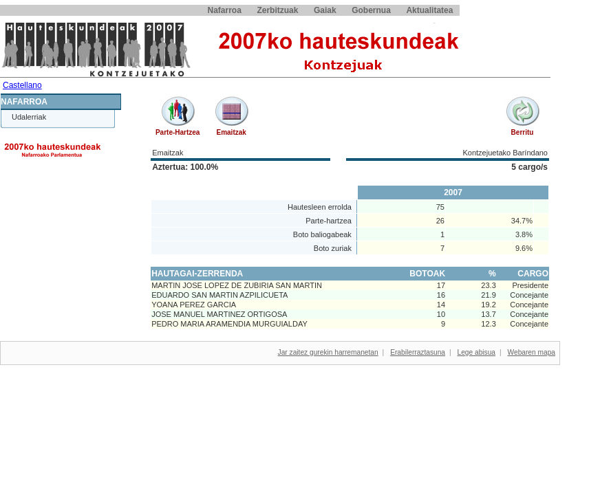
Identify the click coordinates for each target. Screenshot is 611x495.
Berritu (522, 132)
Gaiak (325, 10)
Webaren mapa (531, 352)
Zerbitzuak (277, 10)
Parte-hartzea (178, 132)
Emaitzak (231, 132)
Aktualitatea (429, 10)
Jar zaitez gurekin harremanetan (328, 352)
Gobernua (371, 10)
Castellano (22, 85)
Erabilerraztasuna (417, 352)
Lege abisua (477, 352)
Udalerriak (29, 117)
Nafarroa (225, 10)
